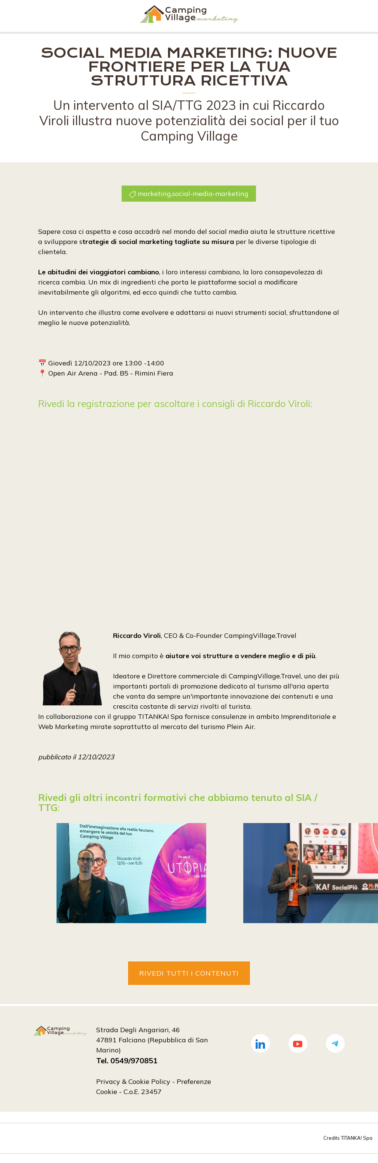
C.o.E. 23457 (143, 1091)
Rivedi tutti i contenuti (189, 972)
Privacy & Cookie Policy (133, 1081)
